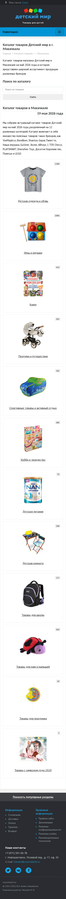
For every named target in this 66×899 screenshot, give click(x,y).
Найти (33, 97)
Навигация (10, 32)
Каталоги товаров (23, 54)
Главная (7, 54)
